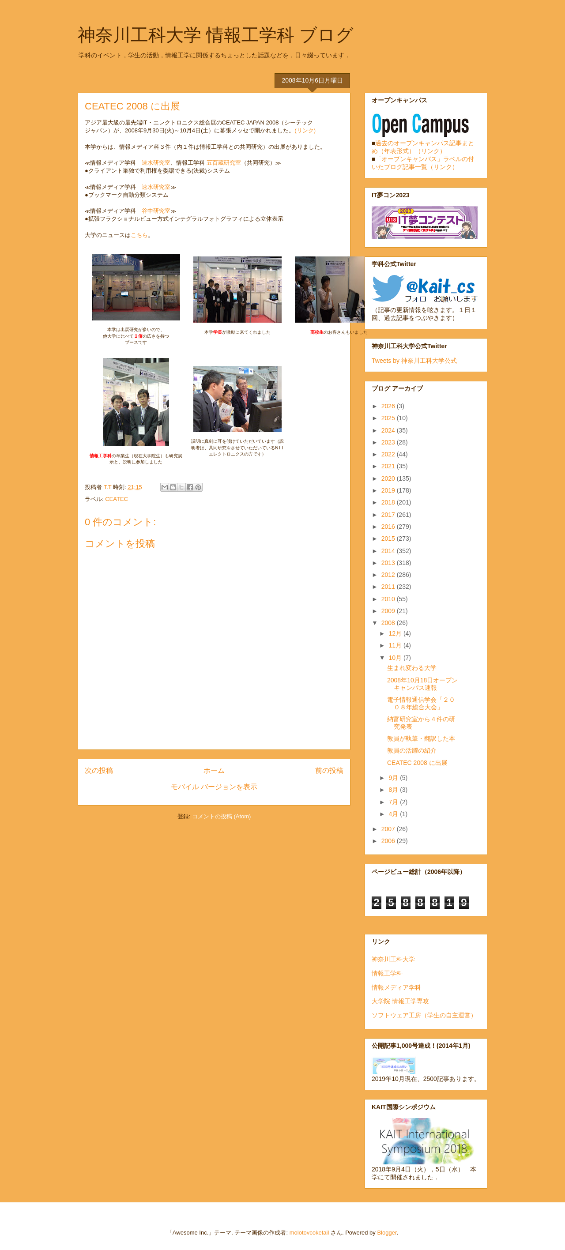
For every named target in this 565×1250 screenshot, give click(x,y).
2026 (389, 406)
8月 (394, 789)
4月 (394, 813)
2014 (389, 550)
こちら (139, 235)
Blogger (386, 1232)
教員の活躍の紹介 (412, 750)
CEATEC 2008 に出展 (417, 762)
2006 (389, 840)
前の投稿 (329, 770)
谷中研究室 (156, 210)
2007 (389, 828)
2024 (389, 430)
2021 (389, 466)
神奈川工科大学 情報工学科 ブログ (216, 35)
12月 (395, 633)
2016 (389, 526)
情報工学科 (387, 973)
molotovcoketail (309, 1232)
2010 (389, 598)
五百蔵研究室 (224, 162)
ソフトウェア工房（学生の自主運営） (424, 1015)
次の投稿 (99, 770)
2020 (389, 478)
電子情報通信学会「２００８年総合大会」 (421, 703)
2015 (389, 538)
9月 (394, 777)
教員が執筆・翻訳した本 (421, 738)
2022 (389, 454)
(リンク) (305, 130)
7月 (394, 802)
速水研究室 (156, 162)
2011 (389, 586)
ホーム (214, 770)
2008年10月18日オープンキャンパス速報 (422, 684)
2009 (389, 610)
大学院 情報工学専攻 (400, 1001)
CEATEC (116, 499)
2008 (389, 622)
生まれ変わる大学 (412, 667)
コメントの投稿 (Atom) (221, 816)
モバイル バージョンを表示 (214, 787)
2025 (389, 418)
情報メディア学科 (396, 987)
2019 (389, 490)
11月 (395, 645)
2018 (389, 502)
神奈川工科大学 (393, 959)
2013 (389, 562)
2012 (389, 574)
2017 (389, 514)
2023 (389, 442)
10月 (395, 657)
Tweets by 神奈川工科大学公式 (414, 360)
